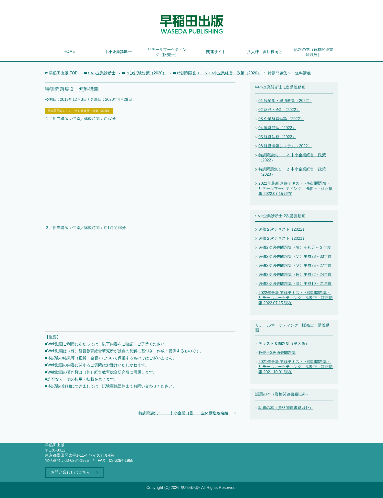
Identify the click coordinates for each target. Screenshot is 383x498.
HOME (69, 51)
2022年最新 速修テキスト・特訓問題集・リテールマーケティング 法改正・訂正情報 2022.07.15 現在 (295, 188)
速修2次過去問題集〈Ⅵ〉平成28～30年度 (295, 256)
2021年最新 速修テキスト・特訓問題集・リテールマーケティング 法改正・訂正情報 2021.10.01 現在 (295, 367)
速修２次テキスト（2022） (282, 229)
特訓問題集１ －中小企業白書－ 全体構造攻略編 (183, 413)
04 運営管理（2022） (277, 128)
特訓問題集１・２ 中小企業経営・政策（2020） (79, 111)
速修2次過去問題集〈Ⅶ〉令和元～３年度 (294, 247)
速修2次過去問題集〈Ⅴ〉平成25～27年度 (295, 265)
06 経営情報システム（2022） (285, 146)
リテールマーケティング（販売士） (167, 52)
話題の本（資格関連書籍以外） (313, 52)
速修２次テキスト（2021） (282, 238)
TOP (63, 73)
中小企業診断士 (118, 52)
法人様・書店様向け (264, 52)
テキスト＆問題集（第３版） (283, 343)
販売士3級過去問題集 (277, 353)
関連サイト (216, 52)
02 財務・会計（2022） (279, 110)
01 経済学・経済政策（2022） (285, 101)
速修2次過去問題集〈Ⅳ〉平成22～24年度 (295, 274)
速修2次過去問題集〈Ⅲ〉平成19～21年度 (295, 284)
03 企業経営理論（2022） (281, 119)
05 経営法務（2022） (277, 137)
